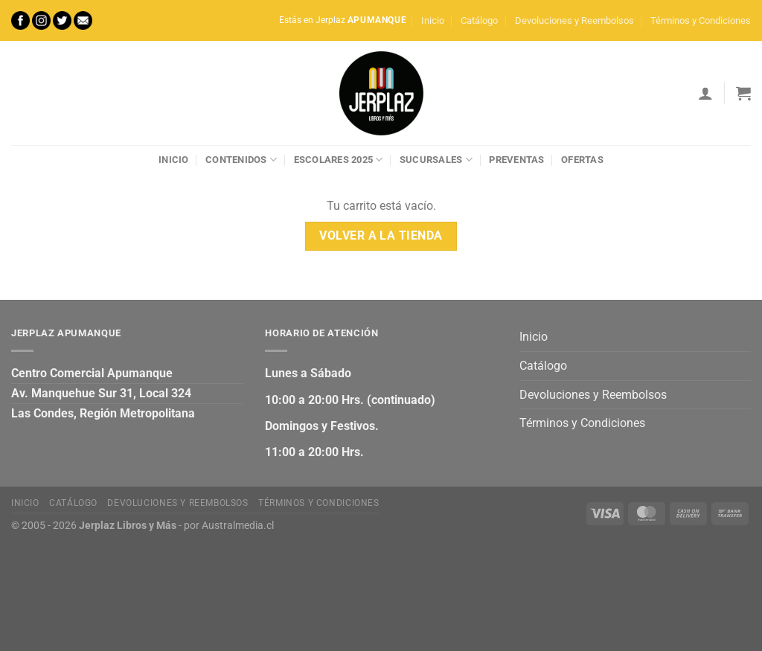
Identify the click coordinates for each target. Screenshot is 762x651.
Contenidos (241, 160)
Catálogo (479, 20)
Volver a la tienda (380, 236)
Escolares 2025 (338, 160)
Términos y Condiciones (700, 20)
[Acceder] (705, 93)
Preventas (516, 159)
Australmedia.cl (238, 525)
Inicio (432, 20)
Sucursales (436, 160)
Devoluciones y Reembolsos (574, 20)
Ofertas (582, 159)
